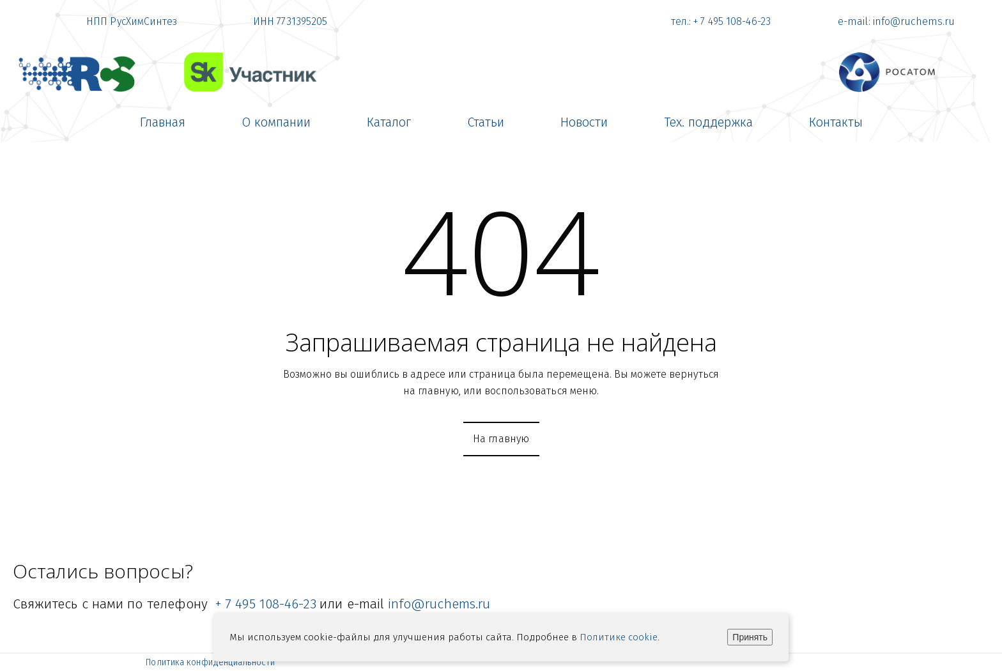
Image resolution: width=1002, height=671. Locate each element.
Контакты (836, 122)
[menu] (501, 122)
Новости (584, 122)
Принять (749, 637)
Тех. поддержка (708, 122)
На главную (501, 439)
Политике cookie (619, 637)
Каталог (389, 122)
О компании (276, 122)
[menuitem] (162, 122)
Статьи (485, 122)
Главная (162, 122)
